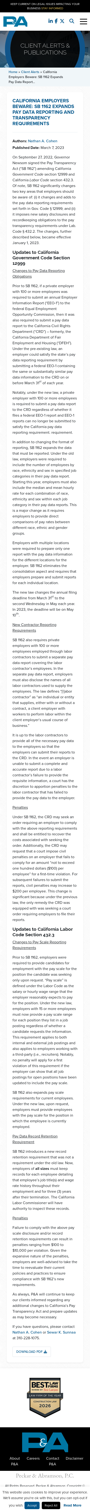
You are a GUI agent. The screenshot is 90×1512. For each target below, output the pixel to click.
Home (13, 71)
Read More (72, 1505)
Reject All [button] (51, 1505)
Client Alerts (30, 71)
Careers (33, 1458)
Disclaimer (74, 1458)
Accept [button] (32, 1505)
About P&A (15, 1461)
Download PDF (31, 1351)
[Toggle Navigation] (83, 21)
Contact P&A (52, 1461)
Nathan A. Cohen (42, 141)
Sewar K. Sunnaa (61, 1332)
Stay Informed (52, 8)
